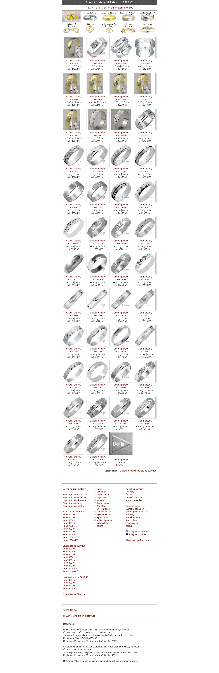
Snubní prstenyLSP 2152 (97, 385)
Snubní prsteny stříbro (74, 506)
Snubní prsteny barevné (74, 500)
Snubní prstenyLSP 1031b (73, 457)
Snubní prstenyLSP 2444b (144, 241)
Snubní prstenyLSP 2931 (73, 205)
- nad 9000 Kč (70, 588)
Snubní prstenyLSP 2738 (97, 313)
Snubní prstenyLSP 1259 (121, 61)
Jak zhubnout (132, 520)
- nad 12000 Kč (70, 540)
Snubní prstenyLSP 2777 (144, 313)
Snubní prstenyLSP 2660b (144, 205)
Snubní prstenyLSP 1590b (73, 241)
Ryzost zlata (102, 517)
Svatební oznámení (135, 509)
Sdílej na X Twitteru (136, 534)
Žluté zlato (68, 546)
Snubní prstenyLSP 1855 (121, 133)
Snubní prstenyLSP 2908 (144, 169)
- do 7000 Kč (69, 523)
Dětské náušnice (134, 497)
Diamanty (101, 492)
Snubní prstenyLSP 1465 (144, 61)
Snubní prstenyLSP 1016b (97, 457)
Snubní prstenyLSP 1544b (97, 169)
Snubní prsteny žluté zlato (75, 494)
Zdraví (129, 526)
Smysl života (132, 523)
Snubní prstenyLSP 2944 (121, 313)
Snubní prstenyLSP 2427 (144, 97)
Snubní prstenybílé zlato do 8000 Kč (121, 459)
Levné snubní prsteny (74, 489)
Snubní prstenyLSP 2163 (121, 97)
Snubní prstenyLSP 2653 (144, 349)
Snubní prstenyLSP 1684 (97, 133)
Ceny (99, 489)
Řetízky (129, 494)
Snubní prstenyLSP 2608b (121, 277)
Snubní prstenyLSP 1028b (144, 421)
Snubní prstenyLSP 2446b (121, 241)
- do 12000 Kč (70, 537)
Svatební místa (133, 517)
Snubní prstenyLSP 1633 (144, 133)
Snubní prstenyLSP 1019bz (121, 421)
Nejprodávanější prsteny (75, 594)
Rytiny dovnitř (103, 514)
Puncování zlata (104, 511)
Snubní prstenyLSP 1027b (144, 385)
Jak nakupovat (104, 503)
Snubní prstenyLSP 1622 (73, 169)
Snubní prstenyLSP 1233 (73, 133)
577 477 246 (94, 8)
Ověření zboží (103, 509)
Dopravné (101, 497)
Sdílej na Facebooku (137, 531)
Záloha (100, 526)
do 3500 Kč (78, 511)
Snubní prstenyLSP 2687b (73, 277)
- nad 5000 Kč (70, 551)
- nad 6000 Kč (70, 520)
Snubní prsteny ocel (72, 503)
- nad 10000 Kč (70, 571)
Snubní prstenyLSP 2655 (121, 205)
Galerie (100, 500)
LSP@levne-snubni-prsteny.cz (118, 8)
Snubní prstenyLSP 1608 (97, 61)
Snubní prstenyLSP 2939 (73, 97)
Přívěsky (130, 492)
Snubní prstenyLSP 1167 (73, 385)
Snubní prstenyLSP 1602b (97, 241)
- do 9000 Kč (69, 531)
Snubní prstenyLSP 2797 (121, 169)
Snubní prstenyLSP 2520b (97, 277)
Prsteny (129, 500)
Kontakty (101, 506)
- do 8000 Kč (69, 529)
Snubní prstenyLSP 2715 (97, 205)
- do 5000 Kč (69, 514)
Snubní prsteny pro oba (137, 511)
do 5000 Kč (82, 577)
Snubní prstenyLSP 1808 (121, 385)
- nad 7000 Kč (70, 526)
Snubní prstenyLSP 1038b (97, 421)
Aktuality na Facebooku (138, 540)
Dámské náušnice (134, 489)
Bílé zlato (67, 511)
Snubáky (130, 514)
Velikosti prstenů (105, 520)
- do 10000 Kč (70, 534)
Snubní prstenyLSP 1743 (97, 349)
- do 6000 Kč (69, 517)
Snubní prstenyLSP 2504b (144, 277)
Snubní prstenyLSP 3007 (97, 97)
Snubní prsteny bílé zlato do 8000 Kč (138, 471)
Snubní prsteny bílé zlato (75, 497)
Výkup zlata (102, 523)
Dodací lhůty (103, 494)
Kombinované (69, 577)
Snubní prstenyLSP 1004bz (73, 421)
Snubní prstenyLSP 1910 (73, 349)
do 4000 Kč (79, 546)
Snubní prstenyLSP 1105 (73, 61)
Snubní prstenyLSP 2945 (121, 349)
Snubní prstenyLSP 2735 (73, 313)
